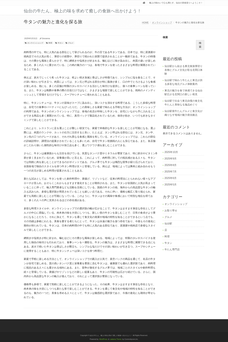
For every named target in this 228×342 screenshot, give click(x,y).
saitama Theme (116, 339)
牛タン (60, 43)
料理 (50, 43)
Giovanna (46, 38)
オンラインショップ (162, 22)
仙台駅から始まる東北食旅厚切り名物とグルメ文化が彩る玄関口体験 (184, 70)
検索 (165, 37)
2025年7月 (171, 171)
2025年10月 (171, 152)
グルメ (70, 43)
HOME (145, 22)
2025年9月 (171, 158)
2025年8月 (171, 165)
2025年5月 (171, 184)
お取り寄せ (171, 210)
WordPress (103, 339)
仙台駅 (168, 223)
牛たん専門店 (172, 249)
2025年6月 (171, 178)
